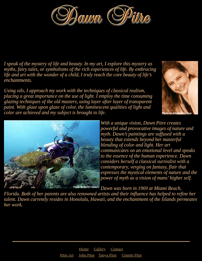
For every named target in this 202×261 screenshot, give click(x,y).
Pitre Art (66, 255)
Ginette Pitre (132, 255)
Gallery (100, 249)
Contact (116, 249)
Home (84, 249)
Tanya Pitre (108, 255)
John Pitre (87, 255)
